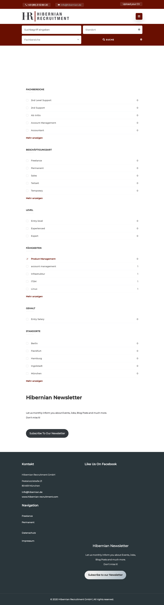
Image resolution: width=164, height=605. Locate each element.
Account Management (43, 122)
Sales (34, 175)
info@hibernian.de (71, 5)
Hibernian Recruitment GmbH (75, 599)
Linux (34, 289)
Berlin (34, 343)
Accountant (37, 130)
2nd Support (38, 107)
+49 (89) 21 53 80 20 (36, 5)
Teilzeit (35, 183)
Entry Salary (37, 319)
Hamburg (36, 358)
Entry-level (37, 221)
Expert (34, 236)
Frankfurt (36, 351)
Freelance (36, 160)
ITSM (33, 281)
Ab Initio (36, 115)
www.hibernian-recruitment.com (40, 496)
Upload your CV (131, 4)
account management (43, 266)
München (36, 373)
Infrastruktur (38, 274)
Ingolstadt (36, 366)
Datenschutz (29, 532)
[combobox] (112, 29)
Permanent (37, 168)
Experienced (38, 228)
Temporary (37, 190)
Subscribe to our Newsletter (105, 574)
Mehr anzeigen (34, 138)
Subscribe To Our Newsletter (47, 433)
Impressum (28, 541)
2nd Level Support (41, 100)
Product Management (43, 258)
